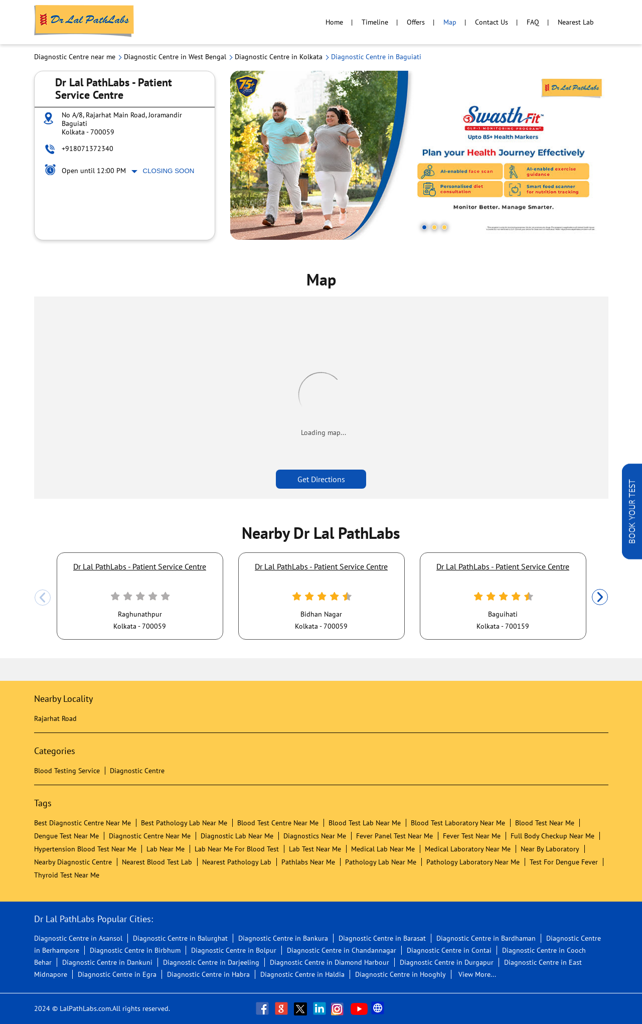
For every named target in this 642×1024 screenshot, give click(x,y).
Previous (42, 597)
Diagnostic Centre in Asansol (78, 938)
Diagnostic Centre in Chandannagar (341, 950)
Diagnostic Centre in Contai (449, 950)
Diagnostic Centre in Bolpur (233, 950)
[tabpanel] (419, 155)
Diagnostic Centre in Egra (117, 974)
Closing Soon (169, 171)
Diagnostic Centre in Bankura (283, 938)
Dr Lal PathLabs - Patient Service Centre (139, 566)
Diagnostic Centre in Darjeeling (211, 962)
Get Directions (321, 479)
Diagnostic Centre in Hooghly (400, 974)
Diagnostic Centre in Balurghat (180, 938)
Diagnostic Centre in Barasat (382, 938)
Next (599, 597)
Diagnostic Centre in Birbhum (135, 950)
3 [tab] (444, 227)
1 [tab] (424, 227)
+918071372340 (87, 148)
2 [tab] (434, 227)
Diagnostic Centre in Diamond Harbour (329, 962)
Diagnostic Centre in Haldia (302, 974)
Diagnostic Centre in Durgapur (447, 962)
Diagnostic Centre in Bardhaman (486, 938)
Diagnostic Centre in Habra (208, 974)
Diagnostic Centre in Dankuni (107, 962)
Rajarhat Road (55, 718)
